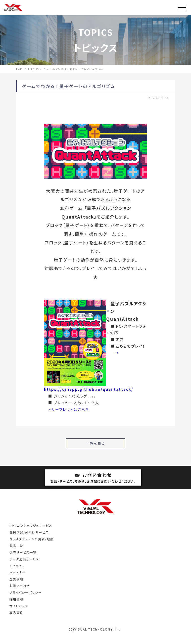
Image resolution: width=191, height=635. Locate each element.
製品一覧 (16, 546)
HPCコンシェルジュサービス (30, 525)
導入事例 (16, 612)
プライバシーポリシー (25, 592)
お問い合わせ (93, 478)
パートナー (17, 572)
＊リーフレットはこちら (68, 409)
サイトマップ (18, 606)
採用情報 (16, 599)
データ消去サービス (24, 559)
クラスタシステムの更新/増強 (31, 539)
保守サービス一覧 (23, 552)
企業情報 (16, 579)
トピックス (16, 566)
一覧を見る (95, 443)
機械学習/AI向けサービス (29, 532)
